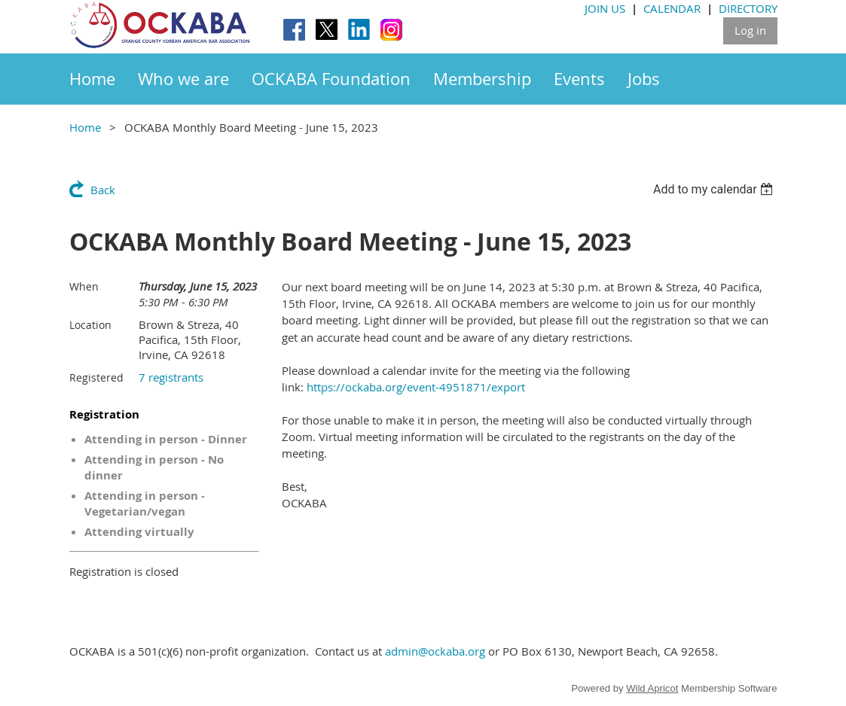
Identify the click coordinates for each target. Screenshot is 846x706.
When (84, 286)
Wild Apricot (652, 688)
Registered (96, 377)
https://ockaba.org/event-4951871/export (416, 386)
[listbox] (715, 189)
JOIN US (605, 8)
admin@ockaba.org (435, 651)
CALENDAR (672, 8)
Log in (750, 30)
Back (102, 189)
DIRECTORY (748, 8)
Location (90, 325)
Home (85, 127)
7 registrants (171, 377)
